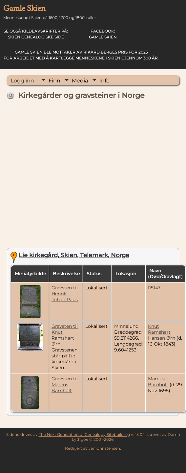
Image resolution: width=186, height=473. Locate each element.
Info (104, 81)
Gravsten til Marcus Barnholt (65, 385)
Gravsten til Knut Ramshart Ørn (65, 335)
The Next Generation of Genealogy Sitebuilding (84, 434)
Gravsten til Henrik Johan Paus (65, 294)
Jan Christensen (104, 448)
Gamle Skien (103, 34)
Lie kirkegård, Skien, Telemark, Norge (74, 255)
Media (80, 81)
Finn (54, 81)
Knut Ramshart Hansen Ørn (161, 332)
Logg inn (22, 81)
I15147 (154, 288)
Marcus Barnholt (158, 382)
